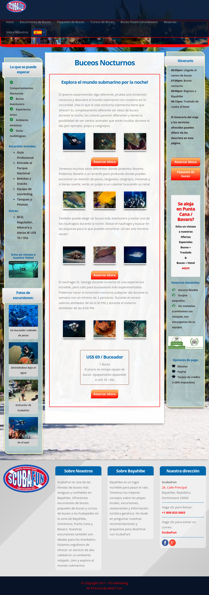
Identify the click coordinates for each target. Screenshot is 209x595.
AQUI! (185, 268)
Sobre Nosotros (17, 32)
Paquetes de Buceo (70, 22)
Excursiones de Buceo (35, 22)
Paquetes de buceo (186, 174)
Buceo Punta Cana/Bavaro (139, 22)
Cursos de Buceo (103, 22)
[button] (39, 32)
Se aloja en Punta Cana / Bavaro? (185, 211)
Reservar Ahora (186, 162)
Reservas (170, 22)
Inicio (10, 22)
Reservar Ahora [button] (105, 162)
